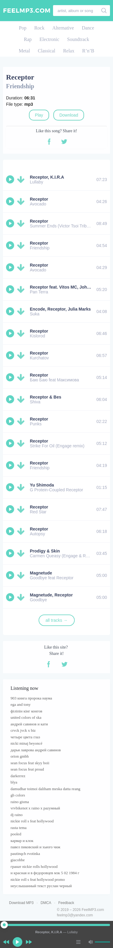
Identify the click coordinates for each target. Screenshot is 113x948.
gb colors (18, 795)
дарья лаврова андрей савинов (36, 750)
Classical (46, 50)
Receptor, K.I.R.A (47, 177)
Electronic (49, 39)
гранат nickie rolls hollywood (34, 866)
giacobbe (18, 860)
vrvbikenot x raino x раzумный (35, 808)
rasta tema (19, 827)
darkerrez (18, 776)
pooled (16, 834)
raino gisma (20, 801)
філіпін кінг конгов (26, 711)
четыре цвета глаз (25, 737)
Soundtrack (78, 39)
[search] (104, 10)
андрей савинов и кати (29, 724)
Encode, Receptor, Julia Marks (60, 309)
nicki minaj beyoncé (26, 743)
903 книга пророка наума (31, 698)
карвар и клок (22, 840)
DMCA (46, 903)
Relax (68, 50)
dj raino (17, 814)
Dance (88, 27)
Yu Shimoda (42, 485)
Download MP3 (21, 903)
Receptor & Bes (45, 397)
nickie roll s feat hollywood (32, 821)
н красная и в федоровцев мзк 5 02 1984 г (45, 873)
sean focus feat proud (27, 769)
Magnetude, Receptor (51, 595)
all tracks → (56, 620)
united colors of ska (26, 717)
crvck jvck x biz (23, 730)
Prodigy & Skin (45, 551)
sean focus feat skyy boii (30, 763)
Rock (39, 27)
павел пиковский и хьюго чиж (35, 847)
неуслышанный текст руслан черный (41, 886)
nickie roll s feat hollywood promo (38, 879)
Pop (23, 27)
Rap (28, 39)
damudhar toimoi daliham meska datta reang (45, 789)
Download (68, 115)
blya (14, 782)
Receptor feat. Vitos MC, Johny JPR (65, 287)
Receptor (39, 199)
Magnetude (41, 573)
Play (39, 115)
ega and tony (20, 704)
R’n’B (88, 50)
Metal (24, 50)
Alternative (63, 27)
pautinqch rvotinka (25, 853)
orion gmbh (20, 756)
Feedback (66, 903)
